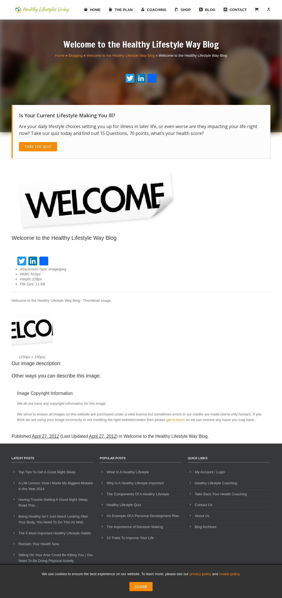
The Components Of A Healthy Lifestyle (138, 494)
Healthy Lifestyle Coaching (216, 483)
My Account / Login (210, 472)
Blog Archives (205, 527)
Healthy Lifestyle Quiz (124, 505)
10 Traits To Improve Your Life (130, 538)
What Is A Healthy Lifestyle (128, 472)
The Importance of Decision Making (135, 527)
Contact (235, 10)
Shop (183, 10)
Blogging (76, 55)
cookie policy (229, 574)
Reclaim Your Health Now (38, 544)
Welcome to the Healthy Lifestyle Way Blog (120, 55)
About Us (202, 516)
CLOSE (141, 587)
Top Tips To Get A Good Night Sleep (46, 472)
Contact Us (203, 505)
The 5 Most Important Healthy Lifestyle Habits (54, 533)
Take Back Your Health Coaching (221, 494)
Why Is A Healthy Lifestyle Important (135, 483)
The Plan (121, 10)
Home (92, 10)
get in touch (175, 420)
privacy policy (200, 574)
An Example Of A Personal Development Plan (143, 516)
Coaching (153, 10)
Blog (207, 10)
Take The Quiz (38, 146)
